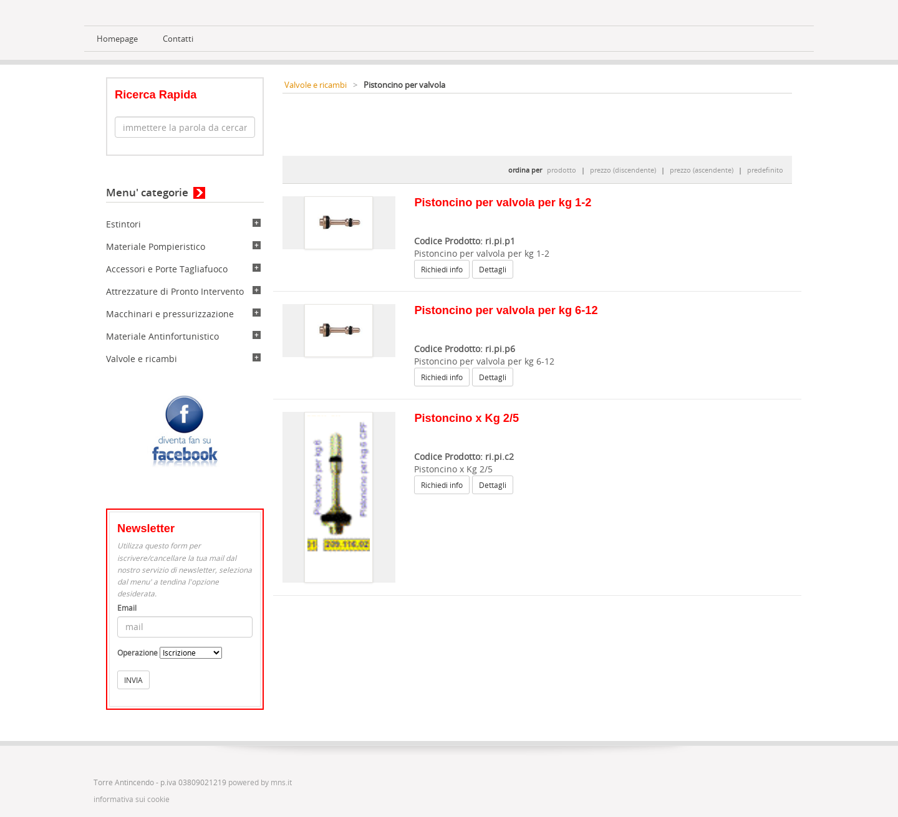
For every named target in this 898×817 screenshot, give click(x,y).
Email (127, 608)
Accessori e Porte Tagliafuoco (167, 269)
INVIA (133, 680)
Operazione (137, 652)
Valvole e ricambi (141, 359)
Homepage (117, 39)
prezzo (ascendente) (701, 169)
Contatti (178, 39)
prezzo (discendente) (623, 169)
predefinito (765, 169)
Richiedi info (442, 269)
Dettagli (492, 269)
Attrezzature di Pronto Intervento (175, 291)
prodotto (561, 169)
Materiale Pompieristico (155, 246)
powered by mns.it (260, 782)
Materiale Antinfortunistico (162, 336)
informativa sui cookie (132, 799)
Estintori (123, 224)
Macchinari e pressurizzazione (170, 314)
